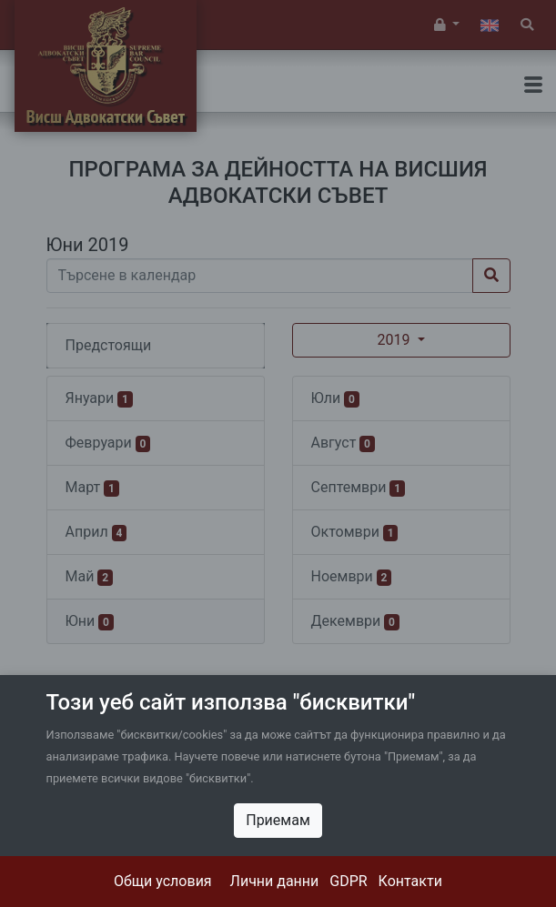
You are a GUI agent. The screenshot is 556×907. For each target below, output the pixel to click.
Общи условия (163, 881)
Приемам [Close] (278, 820)
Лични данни (274, 881)
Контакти (410, 881)
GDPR (348, 881)
